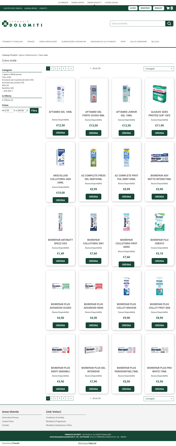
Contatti (43, 8)
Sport (123, 42)
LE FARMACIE (63, 3)
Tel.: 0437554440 (82, 437)
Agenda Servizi (30, 8)
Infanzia (31, 42)
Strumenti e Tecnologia (12, 42)
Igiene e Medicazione (48, 42)
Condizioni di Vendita (55, 417)
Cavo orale (6, 77)
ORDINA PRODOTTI (94, 3)
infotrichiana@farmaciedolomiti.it (62, 437)
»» (71, 68)
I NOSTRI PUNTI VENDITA (12, 8)
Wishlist (158, 8)
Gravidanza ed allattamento (103, 42)
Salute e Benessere (138, 42)
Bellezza (155, 42)
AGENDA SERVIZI (77, 3)
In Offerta (7, 100)
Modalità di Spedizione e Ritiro (59, 425)
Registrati (145, 8)
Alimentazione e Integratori (73, 42)
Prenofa (16, 443)
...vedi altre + (7, 91)
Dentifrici (8, 88)
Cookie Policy (8, 421)
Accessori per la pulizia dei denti (18, 80)
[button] (159, 68)
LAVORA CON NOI (111, 3)
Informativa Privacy (10, 417)
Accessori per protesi (13, 83)
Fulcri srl (92, 443)
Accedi (133, 8)
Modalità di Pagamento (56, 421)
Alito (5, 85)
